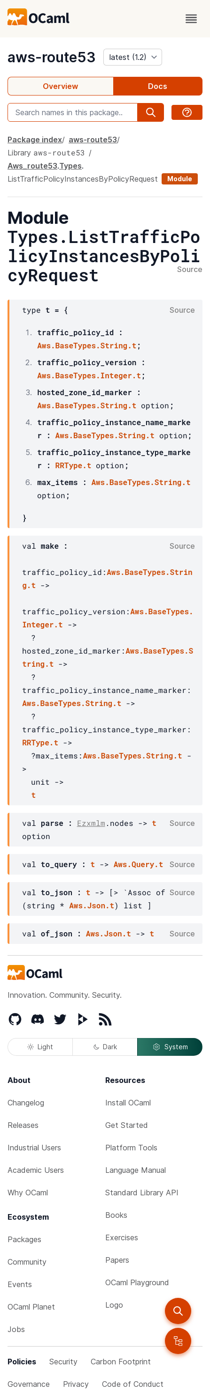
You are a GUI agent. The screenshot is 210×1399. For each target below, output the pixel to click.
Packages (24, 1239)
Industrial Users (34, 1147)
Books (116, 1215)
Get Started (126, 1125)
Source (189, 269)
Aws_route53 (32, 165)
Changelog (26, 1102)
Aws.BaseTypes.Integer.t (89, 375)
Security (63, 1361)
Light (40, 1047)
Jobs (16, 1329)
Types (70, 165)
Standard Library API (142, 1192)
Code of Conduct (132, 1384)
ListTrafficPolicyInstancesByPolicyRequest (83, 179)
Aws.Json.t (91, 905)
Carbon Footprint (121, 1361)
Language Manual (135, 1170)
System (170, 1047)
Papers (117, 1260)
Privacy (76, 1384)
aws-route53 (52, 57)
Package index (35, 139)
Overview (60, 86)
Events (20, 1284)
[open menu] (191, 18)
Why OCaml (28, 1192)
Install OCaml (128, 1102)
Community (27, 1261)
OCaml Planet (31, 1306)
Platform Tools (131, 1147)
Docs (157, 86)
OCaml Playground (137, 1282)
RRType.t (73, 465)
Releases (23, 1125)
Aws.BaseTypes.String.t (86, 345)
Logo (114, 1305)
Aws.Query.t (138, 864)
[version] (132, 57)
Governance (29, 1384)
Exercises (121, 1237)
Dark (105, 1047)
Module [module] (179, 179)
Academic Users (36, 1170)
